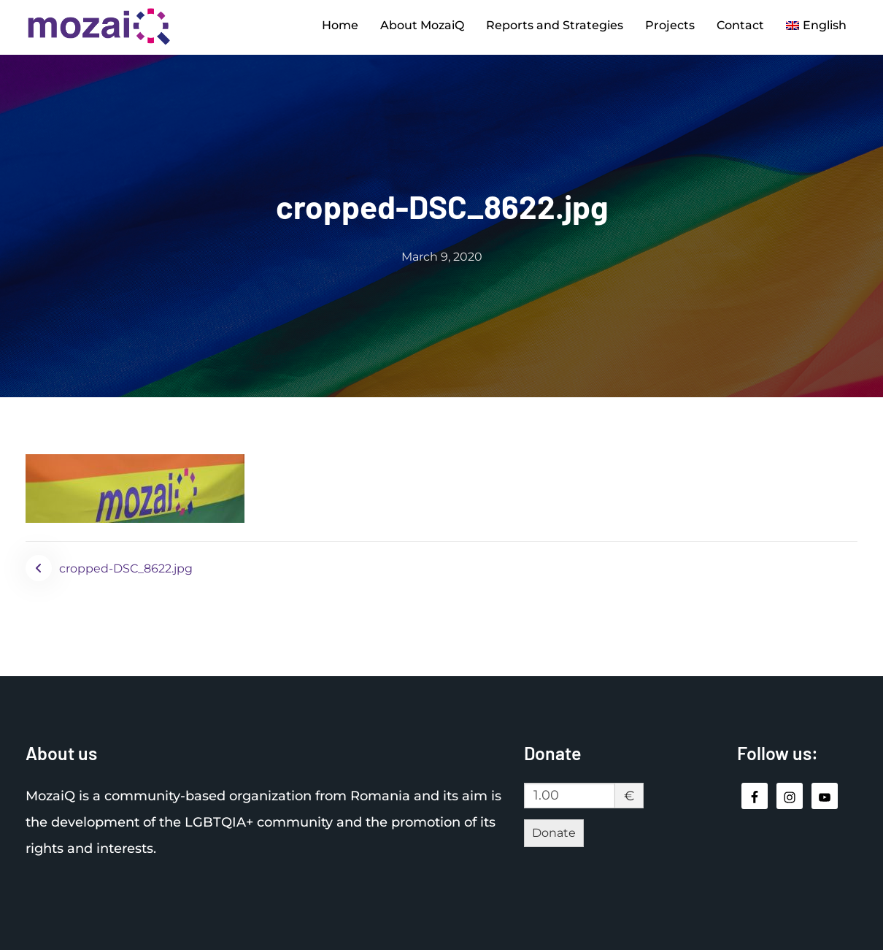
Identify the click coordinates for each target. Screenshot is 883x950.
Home (340, 25)
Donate (554, 833)
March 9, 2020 (441, 257)
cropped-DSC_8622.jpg (126, 568)
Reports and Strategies (554, 25)
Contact (740, 25)
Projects (670, 25)
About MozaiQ (422, 25)
